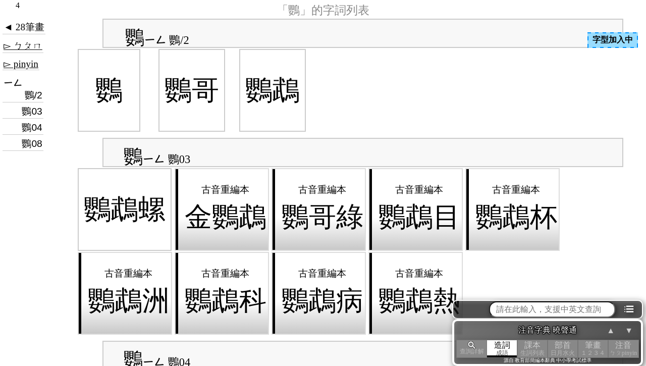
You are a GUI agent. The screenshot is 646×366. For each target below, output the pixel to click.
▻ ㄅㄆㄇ (23, 45)
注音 (623, 348)
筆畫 (593, 348)
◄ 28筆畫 (24, 27)
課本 (532, 348)
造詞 (502, 348)
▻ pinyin (21, 64)
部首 (563, 348)
